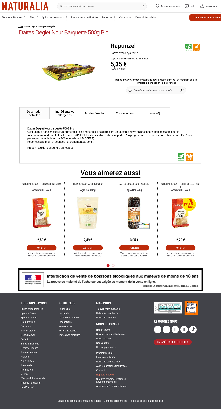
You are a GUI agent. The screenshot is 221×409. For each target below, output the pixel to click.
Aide (193, 6)
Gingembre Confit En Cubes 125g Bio (41, 183)
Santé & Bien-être (30, 343)
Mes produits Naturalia (33, 378)
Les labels (64, 313)
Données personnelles (115, 400)
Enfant (24, 339)
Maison (25, 356)
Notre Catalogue (67, 330)
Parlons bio (65, 308)
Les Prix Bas (27, 387)
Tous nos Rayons (12, 17)
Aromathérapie (29, 352)
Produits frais (28, 322)
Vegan (24, 374)
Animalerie (26, 365)
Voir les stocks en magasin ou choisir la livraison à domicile (41, 254)
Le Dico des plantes (69, 317)
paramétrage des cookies (173, 342)
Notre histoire (103, 338)
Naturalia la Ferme (106, 317)
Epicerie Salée (28, 313)
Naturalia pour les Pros (108, 313)
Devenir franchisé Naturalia (110, 334)
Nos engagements (106, 347)
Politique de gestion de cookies (146, 400)
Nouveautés (27, 361)
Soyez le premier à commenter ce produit (130, 58)
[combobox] (102, 6)
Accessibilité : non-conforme (111, 386)
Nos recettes (65, 326)
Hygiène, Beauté (29, 348)
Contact (100, 370)
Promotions (27, 369)
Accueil (20, 26)
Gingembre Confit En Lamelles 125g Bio (180, 185)
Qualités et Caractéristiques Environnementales (111, 380)
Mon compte (211, 6)
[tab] (34, 113)
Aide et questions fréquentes (111, 366)
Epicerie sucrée (29, 317)
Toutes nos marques (69, 335)
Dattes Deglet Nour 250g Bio (134, 183)
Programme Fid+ (105, 353)
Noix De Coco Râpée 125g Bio (88, 183)
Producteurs (65, 322)
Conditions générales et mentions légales (79, 400)
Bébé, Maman (28, 335)
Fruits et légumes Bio (32, 308)
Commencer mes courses (201, 17)
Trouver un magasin (170, 6)
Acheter (41, 247)
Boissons (26, 326)
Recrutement (103, 329)
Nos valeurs (102, 342)
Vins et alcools (29, 330)
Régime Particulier (30, 382)
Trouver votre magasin (108, 308)
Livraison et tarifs (105, 357)
